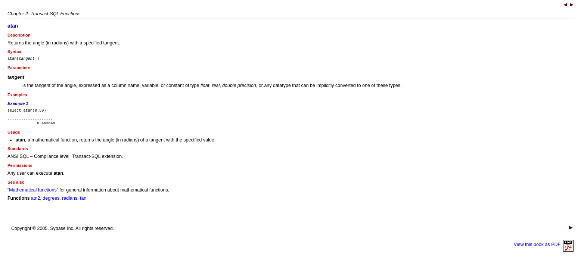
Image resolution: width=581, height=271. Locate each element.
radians (69, 202)
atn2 (35, 202)
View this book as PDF (544, 249)
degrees (51, 202)
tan (83, 202)
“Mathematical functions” (32, 194)
